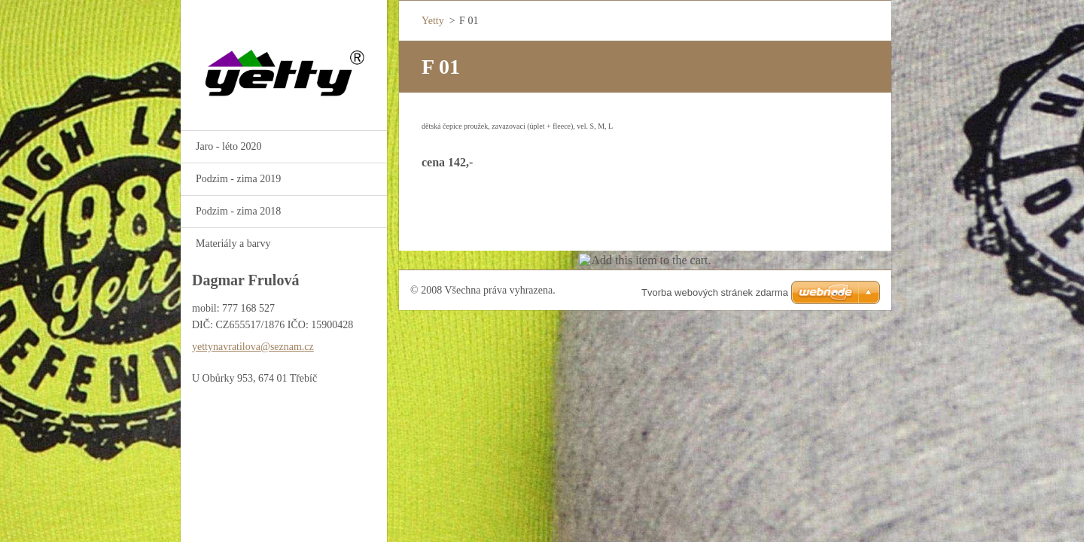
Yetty (433, 20)
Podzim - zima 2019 (238, 178)
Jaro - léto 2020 (228, 146)
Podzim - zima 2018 (238, 211)
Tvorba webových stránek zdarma (714, 292)
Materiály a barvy (233, 243)
